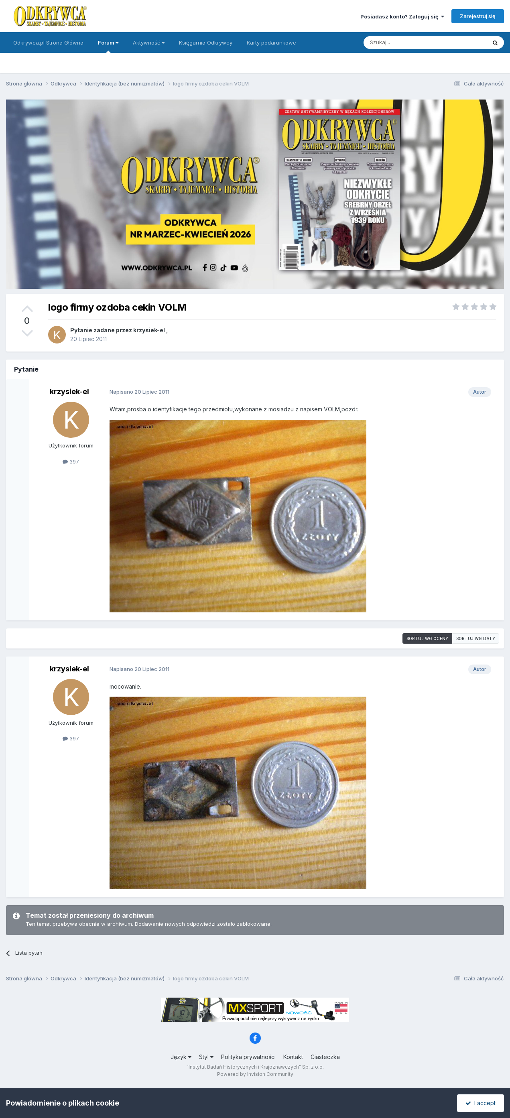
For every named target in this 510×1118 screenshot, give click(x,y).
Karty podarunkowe (271, 42)
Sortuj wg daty (475, 638)
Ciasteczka (325, 1056)
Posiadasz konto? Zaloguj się (402, 16)
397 (71, 461)
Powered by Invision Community (255, 1074)
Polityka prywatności (248, 1056)
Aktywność (149, 42)
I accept (480, 1103)
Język (181, 1056)
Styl (206, 1056)
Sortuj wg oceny (427, 638)
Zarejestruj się (478, 16)
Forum (108, 46)
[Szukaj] (405, 42)
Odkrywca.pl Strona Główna (48, 42)
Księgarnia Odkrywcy (205, 42)
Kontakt (293, 1056)
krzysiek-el (149, 330)
